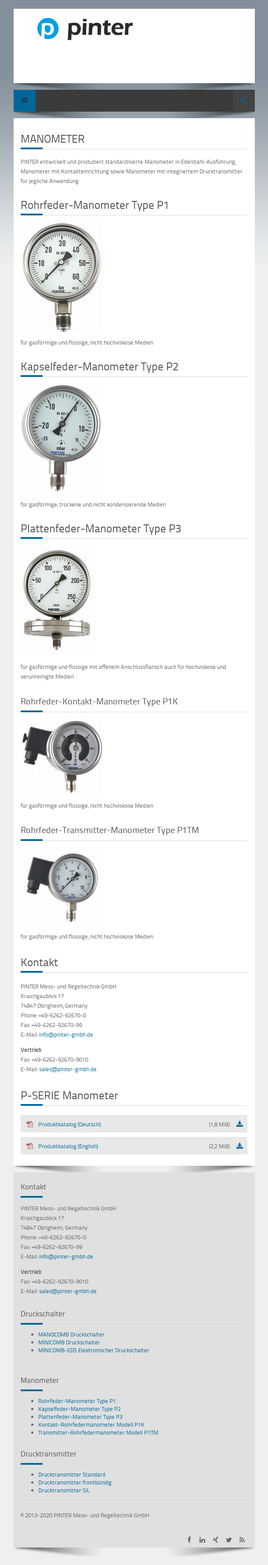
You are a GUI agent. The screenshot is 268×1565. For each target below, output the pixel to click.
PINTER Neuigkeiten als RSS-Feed (241, 1539)
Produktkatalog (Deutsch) (128, 1124)
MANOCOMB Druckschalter (71, 1334)
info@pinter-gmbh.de (66, 1034)
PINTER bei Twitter (228, 1539)
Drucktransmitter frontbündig (75, 1482)
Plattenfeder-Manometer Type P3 (80, 1417)
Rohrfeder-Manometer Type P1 (77, 1401)
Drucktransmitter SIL (64, 1490)
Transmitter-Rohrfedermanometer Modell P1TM (98, 1432)
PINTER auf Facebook (189, 1539)
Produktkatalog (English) (128, 1146)
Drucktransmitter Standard (71, 1474)
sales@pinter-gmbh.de (68, 1069)
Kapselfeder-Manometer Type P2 (79, 1409)
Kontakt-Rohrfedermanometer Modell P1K (91, 1424)
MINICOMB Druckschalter (69, 1342)
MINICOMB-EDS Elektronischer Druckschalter (93, 1350)
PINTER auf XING (215, 1539)
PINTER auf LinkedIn (202, 1539)
